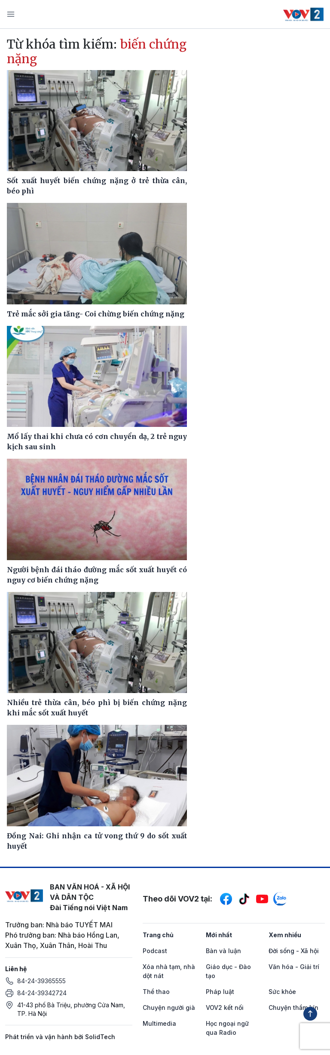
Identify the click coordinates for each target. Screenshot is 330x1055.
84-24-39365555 (41, 980)
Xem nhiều (285, 934)
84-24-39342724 (42, 993)
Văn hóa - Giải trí (294, 966)
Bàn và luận (223, 950)
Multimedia (159, 1023)
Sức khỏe (282, 991)
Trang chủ (158, 934)
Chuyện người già (169, 1007)
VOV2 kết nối (225, 1007)
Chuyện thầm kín (293, 1007)
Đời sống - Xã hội (294, 950)
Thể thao (156, 991)
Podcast (155, 950)
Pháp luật (220, 991)
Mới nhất (219, 934)
